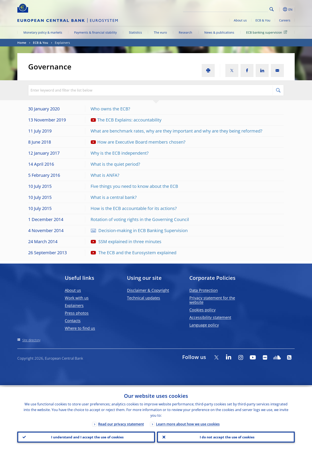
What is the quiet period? (115, 164)
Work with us (77, 297)
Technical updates (143, 297)
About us (240, 20)
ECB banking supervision (267, 32)
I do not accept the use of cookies (226, 436)
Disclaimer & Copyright (148, 290)
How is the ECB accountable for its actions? (134, 208)
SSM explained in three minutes (129, 241)
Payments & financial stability (95, 32)
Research (185, 32)
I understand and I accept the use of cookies (86, 436)
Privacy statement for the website (212, 300)
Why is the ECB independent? (120, 153)
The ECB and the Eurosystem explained (136, 253)
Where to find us (80, 328)
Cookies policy (202, 309)
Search (271, 9)
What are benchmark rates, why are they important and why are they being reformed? (176, 131)
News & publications (219, 32)
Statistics (135, 32)
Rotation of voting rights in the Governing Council (140, 219)
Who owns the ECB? (110, 109)
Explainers (74, 305)
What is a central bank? (114, 197)
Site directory (31, 340)
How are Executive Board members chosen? (141, 142)
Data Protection (203, 290)
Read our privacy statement (121, 422)
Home (21, 43)
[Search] (246, 8)
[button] (279, 9)
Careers (284, 20)
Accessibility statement (210, 317)
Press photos (77, 313)
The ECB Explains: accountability (129, 120)
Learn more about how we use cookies (188, 422)
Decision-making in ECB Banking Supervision (142, 230)
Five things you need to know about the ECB (134, 186)
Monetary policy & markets (42, 32)
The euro (160, 32)
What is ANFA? (105, 175)
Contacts (73, 320)
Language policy (204, 325)
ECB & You (262, 20)
